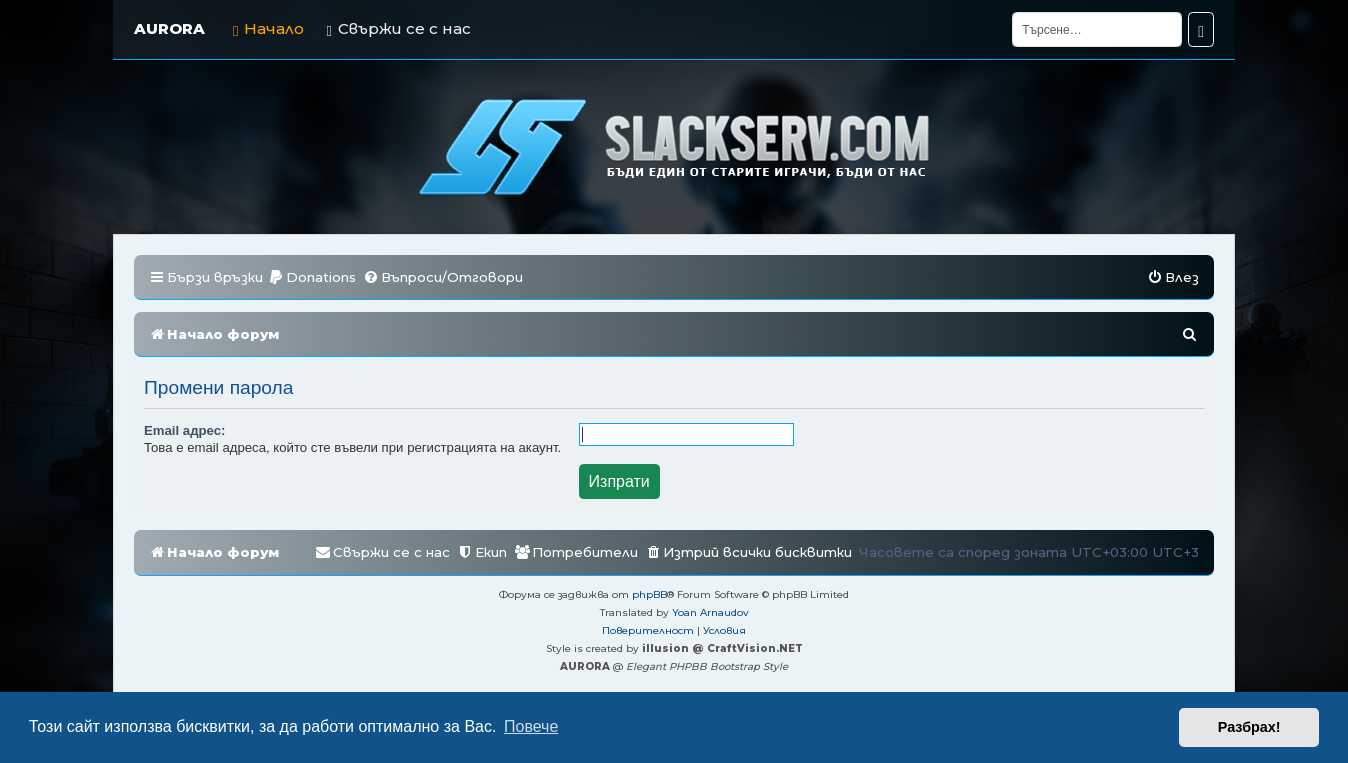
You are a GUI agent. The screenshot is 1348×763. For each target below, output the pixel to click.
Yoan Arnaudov (710, 612)
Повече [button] (531, 726)
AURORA (169, 28)
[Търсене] (1097, 29)
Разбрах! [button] (1249, 727)
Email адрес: (185, 430)
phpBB (649, 594)
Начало (268, 28)
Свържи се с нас (398, 28)
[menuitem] (312, 277)
